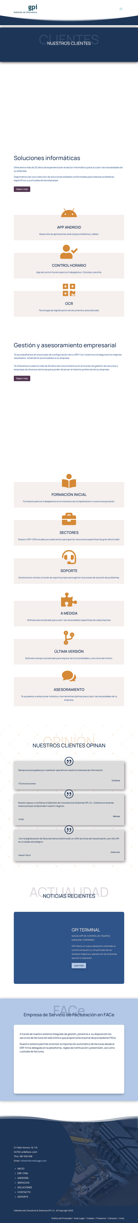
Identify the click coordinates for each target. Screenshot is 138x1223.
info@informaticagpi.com (34, 1160)
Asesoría (22, 1178)
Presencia (101, 1218)
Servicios (23, 1182)
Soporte (22, 1196)
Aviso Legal (79, 1218)
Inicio (20, 1168)
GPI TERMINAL (86, 930)
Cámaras (112, 1218)
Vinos (121, 1218)
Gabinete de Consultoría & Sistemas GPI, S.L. (35, 1210)
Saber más (22, 189)
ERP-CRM (22, 1173)
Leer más (79, 965)
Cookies (90, 1218)
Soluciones (24, 1187)
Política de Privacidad (62, 1218)
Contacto (24, 1192)
